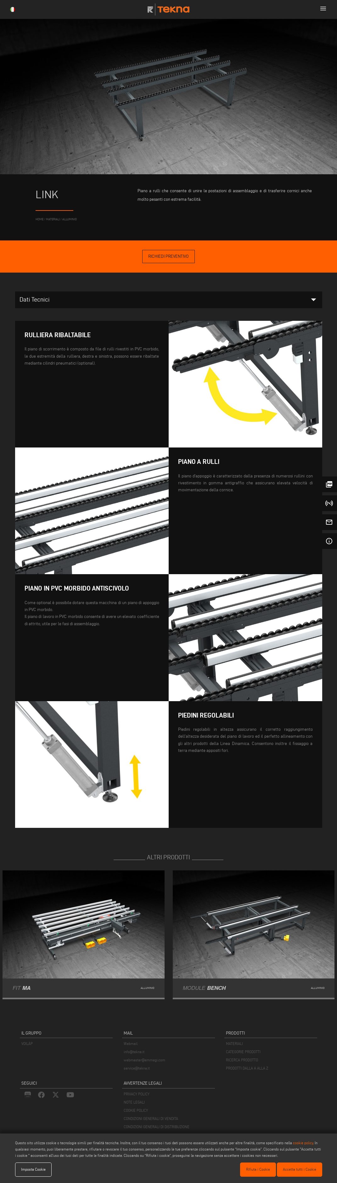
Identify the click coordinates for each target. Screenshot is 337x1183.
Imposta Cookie (33, 1169)
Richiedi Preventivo (168, 256)
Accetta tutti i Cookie (299, 1169)
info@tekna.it (134, 1052)
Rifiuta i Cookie (258, 1169)
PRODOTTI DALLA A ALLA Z (247, 1068)
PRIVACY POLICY (136, 1094)
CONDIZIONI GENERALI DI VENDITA (151, 1119)
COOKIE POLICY (136, 1110)
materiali (53, 219)
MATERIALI (234, 1044)
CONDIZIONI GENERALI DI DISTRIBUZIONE (156, 1127)
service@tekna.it (137, 1068)
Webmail (131, 1044)
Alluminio (69, 219)
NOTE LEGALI (134, 1102)
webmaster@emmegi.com (144, 1060)
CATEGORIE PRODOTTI (243, 1052)
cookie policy (303, 1143)
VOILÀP (27, 1044)
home (39, 219)
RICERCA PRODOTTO (242, 1060)
